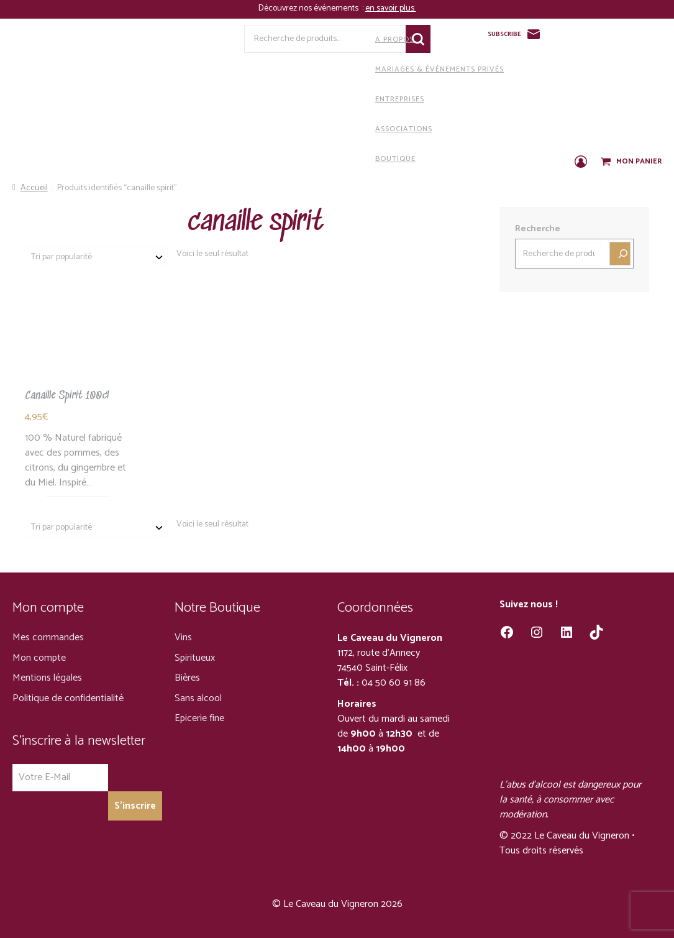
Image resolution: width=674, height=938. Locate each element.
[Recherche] (620, 253)
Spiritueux (195, 658)
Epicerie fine (199, 718)
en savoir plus (390, 8)
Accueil (34, 188)
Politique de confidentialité (68, 698)
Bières (187, 677)
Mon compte (39, 658)
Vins (183, 637)
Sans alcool (198, 698)
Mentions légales (47, 677)
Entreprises (305, 98)
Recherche (537, 229)
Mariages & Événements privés (345, 69)
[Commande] (96, 257)
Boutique (301, 158)
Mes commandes (48, 637)
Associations (309, 128)
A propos (300, 39)
